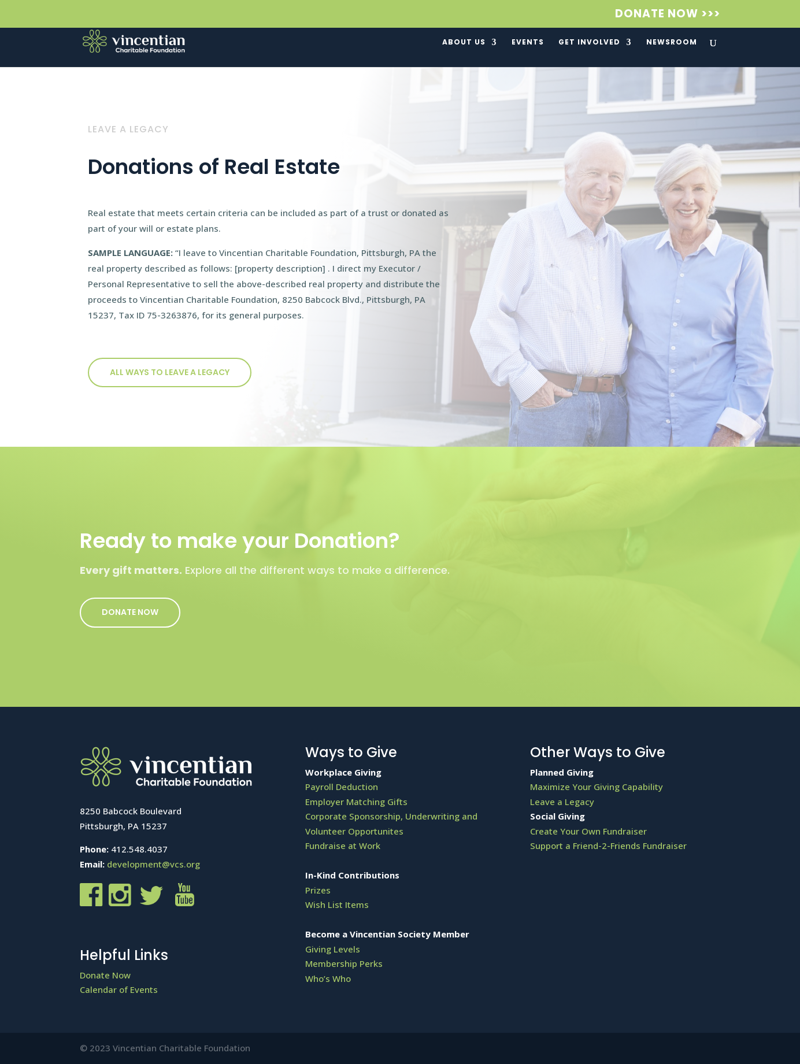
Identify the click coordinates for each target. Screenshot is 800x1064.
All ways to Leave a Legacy (169, 372)
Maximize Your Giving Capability (596, 786)
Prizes (318, 890)
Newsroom (671, 42)
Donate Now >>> (667, 14)
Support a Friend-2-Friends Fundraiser (608, 845)
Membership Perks (344, 963)
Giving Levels (332, 949)
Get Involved (589, 42)
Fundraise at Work (342, 845)
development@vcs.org (153, 864)
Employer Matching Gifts (356, 801)
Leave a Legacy (562, 801)
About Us (464, 42)
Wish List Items (337, 904)
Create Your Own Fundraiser (588, 831)
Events (528, 42)
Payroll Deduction (341, 786)
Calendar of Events (119, 989)
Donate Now (130, 612)
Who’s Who (328, 978)
